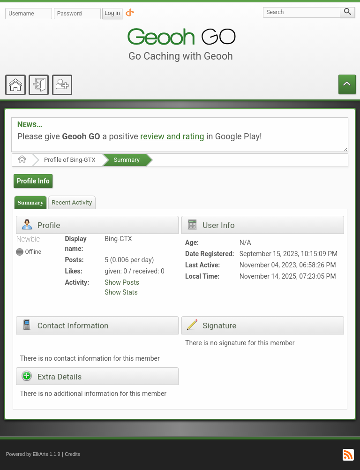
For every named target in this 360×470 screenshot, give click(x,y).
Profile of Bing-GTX (70, 159)
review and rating (172, 136)
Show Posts (122, 282)
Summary (127, 159)
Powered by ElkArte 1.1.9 (33, 454)
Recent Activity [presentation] (72, 202)
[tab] (30, 202)
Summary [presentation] (31, 202)
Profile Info (33, 181)
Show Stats (121, 292)
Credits (72, 454)
